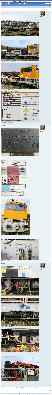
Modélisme (15, 0)
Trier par (30, 387)
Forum (19, 0)
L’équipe (34, 393)
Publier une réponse (2, 388)
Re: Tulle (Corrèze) (3, 11)
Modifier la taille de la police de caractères (50, 6)
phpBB (31, 394)
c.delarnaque (41, 16)
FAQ (48, 7)
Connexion (50, 7)
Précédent (2, 387)
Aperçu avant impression (49, 6)
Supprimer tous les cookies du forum (39, 393)
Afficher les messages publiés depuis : (21, 387)
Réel (24, 0)
